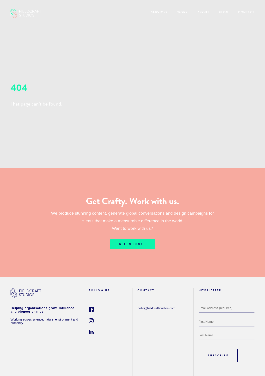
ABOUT (203, 12)
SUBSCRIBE (218, 355)
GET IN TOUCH (132, 244)
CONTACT (246, 12)
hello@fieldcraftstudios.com (156, 308)
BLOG (223, 12)
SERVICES (159, 12)
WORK (182, 12)
